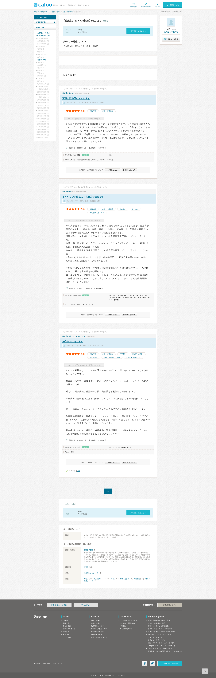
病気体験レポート (69, 629)
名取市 (41, 60)
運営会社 (37, 663)
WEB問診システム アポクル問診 (159, 634)
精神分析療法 (88, 550)
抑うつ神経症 (68, 12)
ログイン (157, 6)
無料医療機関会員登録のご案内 (159, 620)
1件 (78, 471)
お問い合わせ (58, 663)
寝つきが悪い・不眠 (112, 357)
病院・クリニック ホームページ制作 (161, 643)
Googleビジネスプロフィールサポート (161, 646)
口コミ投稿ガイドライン (128, 620)
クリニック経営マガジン (156, 640)
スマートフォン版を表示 (170, 663)
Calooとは (133, 6)
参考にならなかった (129, 170)
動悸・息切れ (138, 354)
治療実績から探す (97, 626)
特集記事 (66, 631)
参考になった (112, 170)
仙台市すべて (43, 33)
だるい (135, 209)
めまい (123, 209)
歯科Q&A (66, 634)
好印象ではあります (72, 341)
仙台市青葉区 (43, 35)
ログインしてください (171, 32)
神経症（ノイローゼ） (91, 573)
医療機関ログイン (170, 605)
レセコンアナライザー (156, 637)
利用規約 (123, 626)
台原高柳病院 (67, 191)
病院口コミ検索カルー (41, 12)
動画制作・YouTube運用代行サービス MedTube (165, 651)
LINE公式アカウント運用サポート (160, 648)
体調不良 (94, 357)
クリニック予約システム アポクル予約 (161, 631)
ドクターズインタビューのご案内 (160, 629)
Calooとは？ (67, 620)
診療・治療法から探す (99, 637)
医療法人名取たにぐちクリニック (74, 336)
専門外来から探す (97, 631)
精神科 (93, 111)
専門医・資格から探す (99, 629)
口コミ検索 (56, 12)
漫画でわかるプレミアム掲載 (158, 626)
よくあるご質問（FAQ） (128, 623)
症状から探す (96, 623)
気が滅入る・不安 (97, 213)
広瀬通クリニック (68, 93)
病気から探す (96, 620)
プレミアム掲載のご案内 (156, 623)
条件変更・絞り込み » (138, 31)
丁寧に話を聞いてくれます (76, 98)
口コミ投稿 (67, 637)
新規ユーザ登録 (146, 6)
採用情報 (46, 663)
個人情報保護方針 (126, 629)
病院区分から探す (97, 634)
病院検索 (66, 623)
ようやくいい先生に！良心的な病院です (83, 197)
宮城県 (40, 27)
